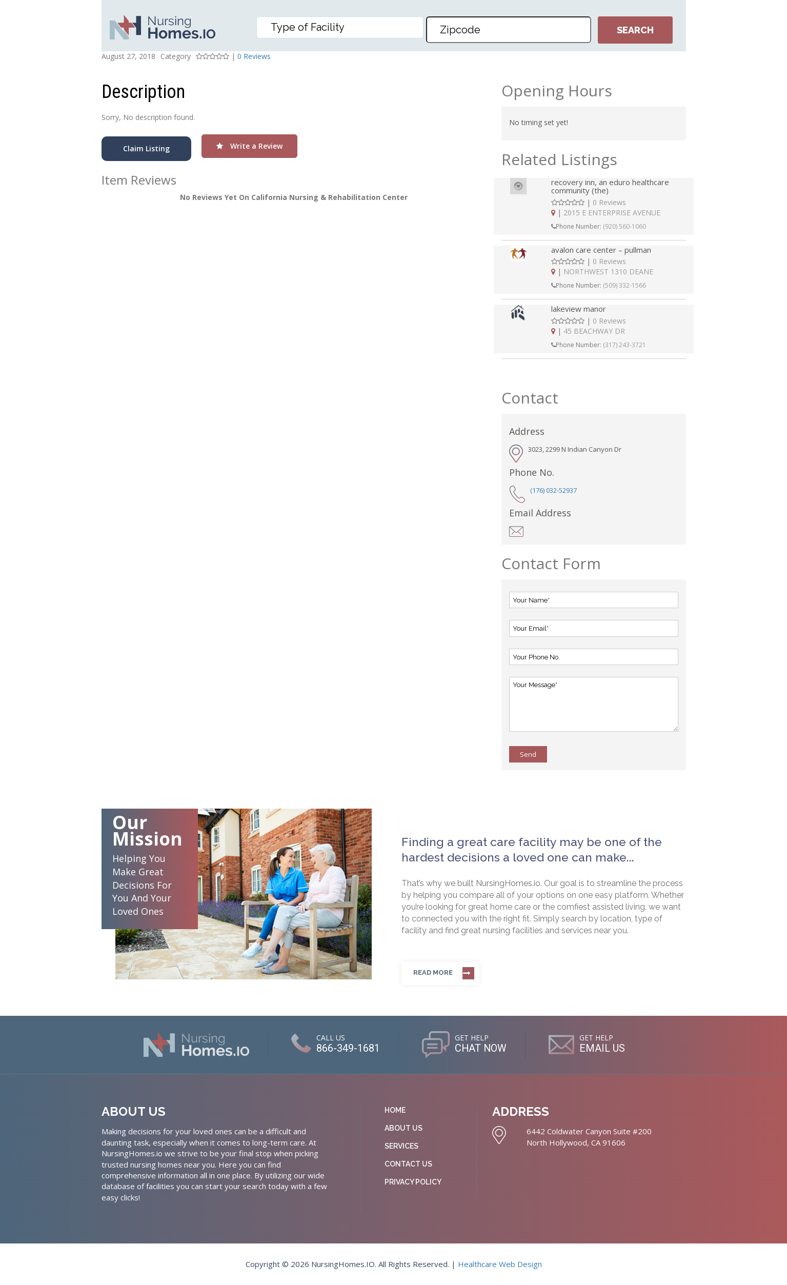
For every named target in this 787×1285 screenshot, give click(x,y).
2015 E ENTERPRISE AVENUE (611, 212)
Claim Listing (146, 148)
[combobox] (339, 27)
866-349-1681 (347, 1048)
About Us (403, 1128)
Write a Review (249, 146)
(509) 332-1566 (624, 285)
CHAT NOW (480, 1048)
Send (528, 754)
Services (401, 1146)
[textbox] (342, 27)
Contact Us (408, 1164)
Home (395, 1110)
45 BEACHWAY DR (594, 331)
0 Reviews (254, 56)
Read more (433, 972)
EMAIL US (602, 1048)
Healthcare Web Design (500, 1264)
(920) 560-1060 (624, 226)
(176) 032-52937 (553, 490)
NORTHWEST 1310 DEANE (608, 271)
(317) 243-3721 (624, 344)
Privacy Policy (413, 1182)
